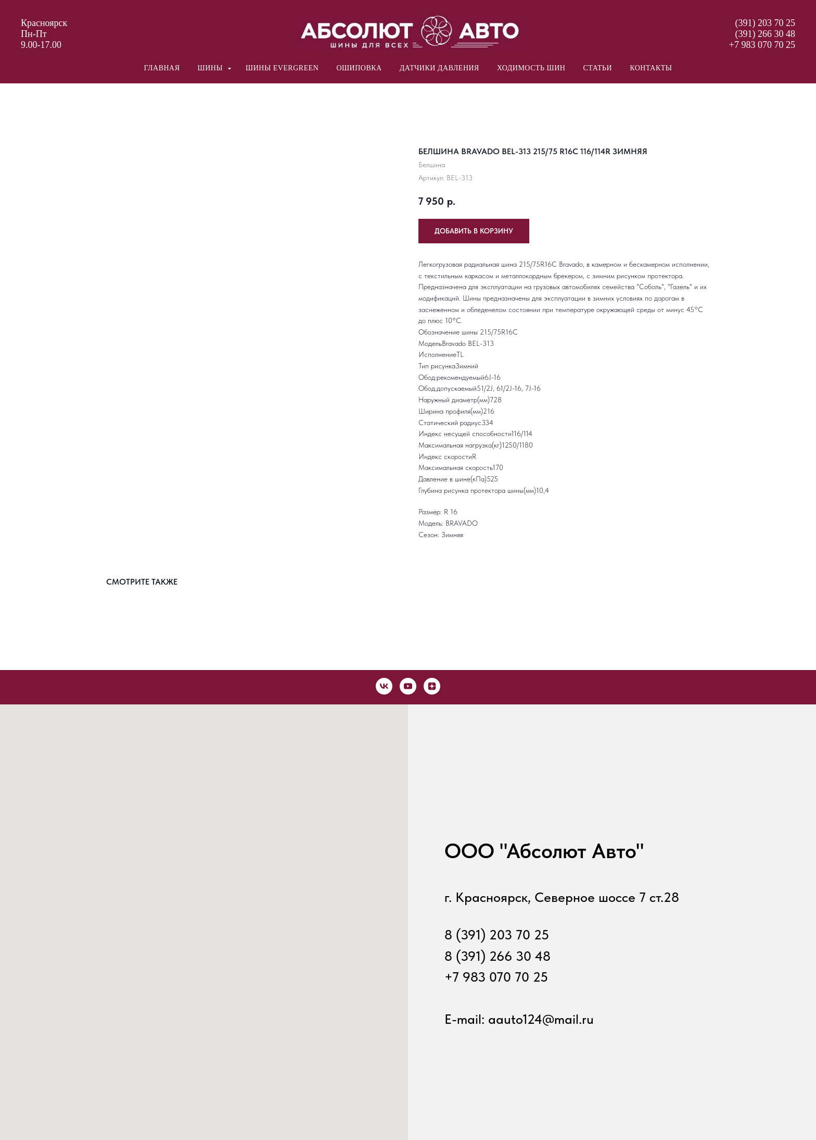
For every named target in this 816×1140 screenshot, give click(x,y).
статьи (597, 68)
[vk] (384, 686)
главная (162, 68)
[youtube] (408, 686)
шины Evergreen (282, 68)
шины (211, 68)
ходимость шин (531, 68)
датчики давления (439, 68)
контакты (651, 68)
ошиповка (358, 68)
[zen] (432, 686)
